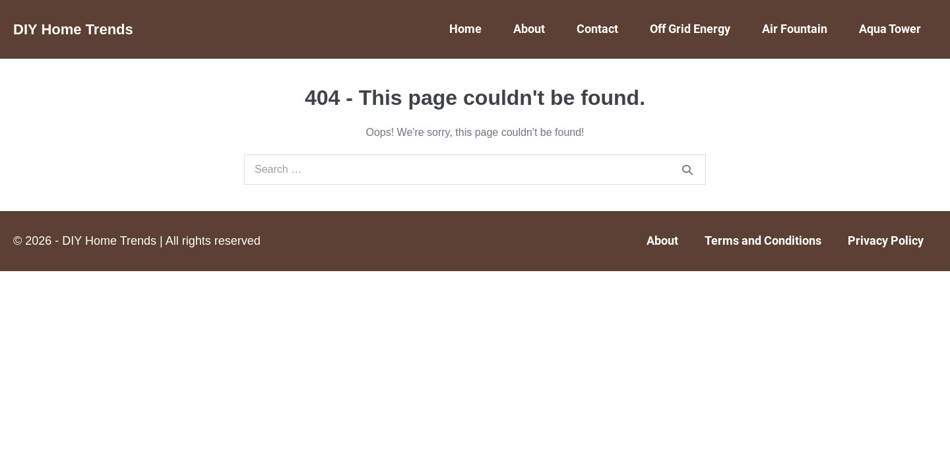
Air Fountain (794, 29)
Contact (597, 29)
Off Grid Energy (690, 29)
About (529, 29)
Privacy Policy (886, 240)
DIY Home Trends (73, 29)
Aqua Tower (890, 29)
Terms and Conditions (763, 240)
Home (465, 29)
